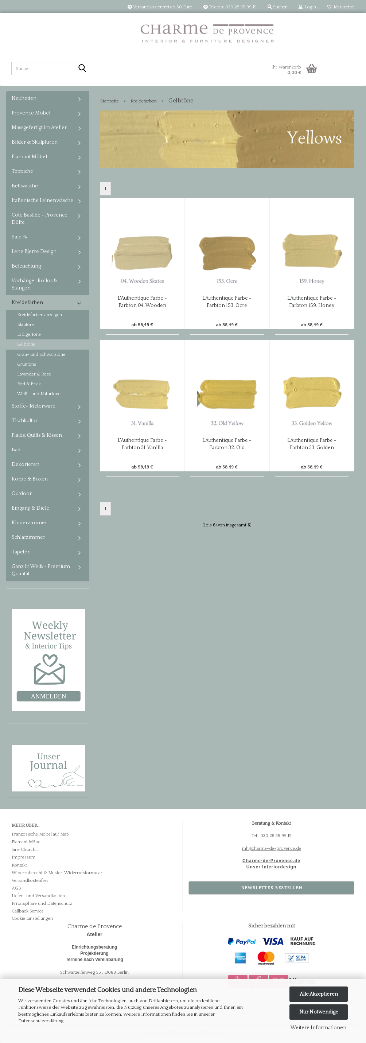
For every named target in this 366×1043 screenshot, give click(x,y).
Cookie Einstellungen (32, 918)
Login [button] (307, 7)
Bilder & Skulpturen (35, 142)
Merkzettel (340, 7)
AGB (16, 888)
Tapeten (21, 552)
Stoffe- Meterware (33, 406)
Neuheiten (24, 98)
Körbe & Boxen (30, 479)
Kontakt (19, 865)
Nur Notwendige (318, 1012)
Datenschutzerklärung (41, 1020)
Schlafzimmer (28, 537)
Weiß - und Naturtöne (39, 394)
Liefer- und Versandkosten (38, 896)
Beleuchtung (26, 266)
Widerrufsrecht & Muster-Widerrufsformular (57, 873)
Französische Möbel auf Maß (40, 834)
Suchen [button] (278, 7)
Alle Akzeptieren (319, 994)
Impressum (23, 857)
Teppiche (22, 171)
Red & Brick (29, 384)
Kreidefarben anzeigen (39, 314)
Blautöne (26, 324)
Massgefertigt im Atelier (39, 128)
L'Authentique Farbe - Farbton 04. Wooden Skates (142, 302)
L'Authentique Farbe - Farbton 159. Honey (311, 301)
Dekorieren (25, 464)
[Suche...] (82, 68)
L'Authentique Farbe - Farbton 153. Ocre (227, 301)
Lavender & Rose (34, 374)
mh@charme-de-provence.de (271, 848)
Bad (16, 450)
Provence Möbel (31, 113)
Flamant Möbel (29, 157)
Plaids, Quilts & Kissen (37, 435)
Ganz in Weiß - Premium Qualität (41, 570)
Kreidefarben (27, 302)
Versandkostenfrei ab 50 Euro (160, 7)
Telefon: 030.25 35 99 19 (230, 7)
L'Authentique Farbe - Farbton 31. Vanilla (142, 444)
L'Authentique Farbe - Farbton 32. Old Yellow (227, 444)
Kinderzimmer (29, 523)
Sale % (19, 237)
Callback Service (28, 911)
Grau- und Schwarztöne (41, 354)
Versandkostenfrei (30, 880)
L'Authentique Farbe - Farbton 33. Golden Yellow (311, 444)
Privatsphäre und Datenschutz (42, 903)
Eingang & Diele (30, 508)
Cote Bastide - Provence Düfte (39, 218)
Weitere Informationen (318, 1028)
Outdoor (22, 494)
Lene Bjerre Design (34, 251)
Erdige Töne (29, 334)
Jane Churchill (25, 849)
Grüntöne (26, 364)
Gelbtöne (26, 344)
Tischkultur (25, 421)
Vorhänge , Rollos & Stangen (35, 284)
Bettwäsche (25, 186)
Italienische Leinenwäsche (42, 200)
